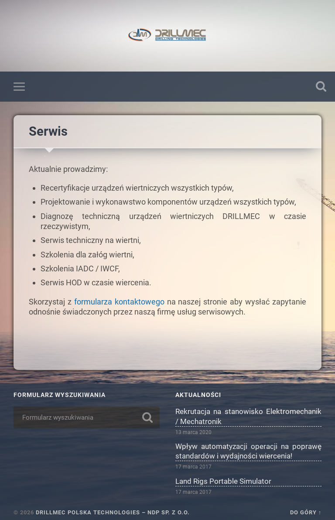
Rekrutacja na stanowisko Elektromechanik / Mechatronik (248, 416)
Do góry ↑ (305, 512)
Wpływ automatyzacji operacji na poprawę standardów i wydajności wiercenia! (248, 451)
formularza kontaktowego (119, 301)
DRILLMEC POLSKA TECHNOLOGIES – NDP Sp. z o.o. (113, 512)
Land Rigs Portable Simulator (223, 481)
